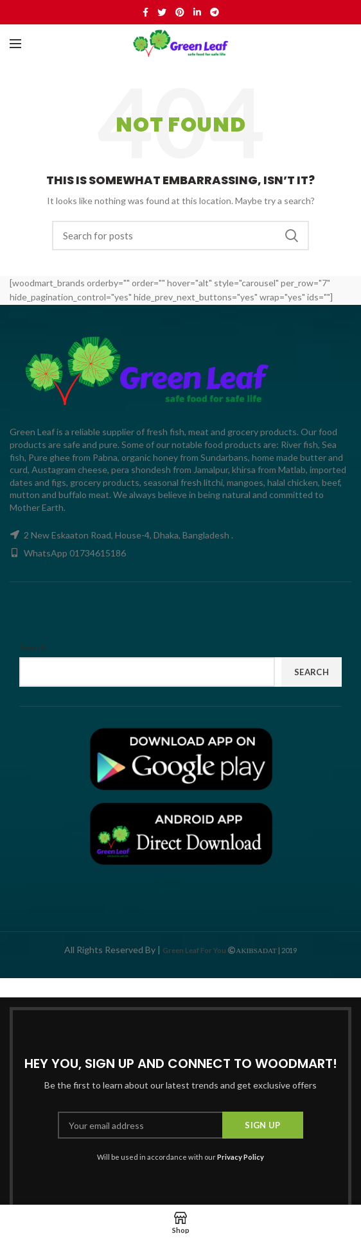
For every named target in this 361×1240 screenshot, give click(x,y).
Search (292, 235)
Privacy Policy (240, 1157)
